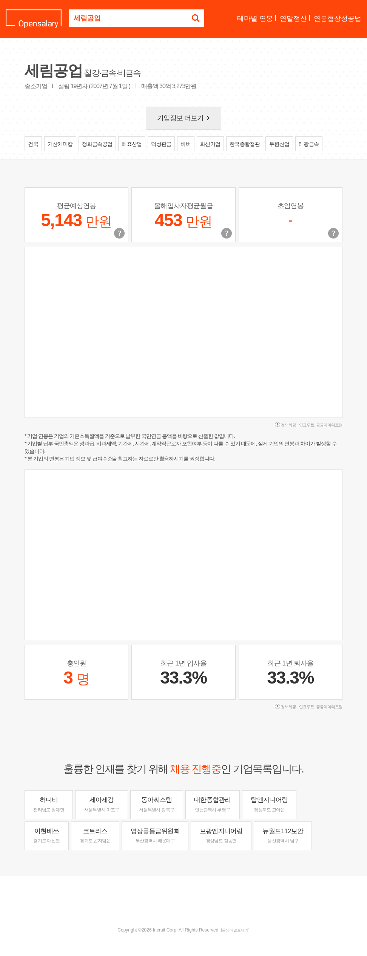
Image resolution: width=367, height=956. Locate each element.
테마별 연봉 (255, 18)
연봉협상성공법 (337, 18)
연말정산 (293, 18)
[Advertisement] (183, 901)
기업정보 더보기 (185, 117)
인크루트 (306, 425)
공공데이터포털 (329, 425)
